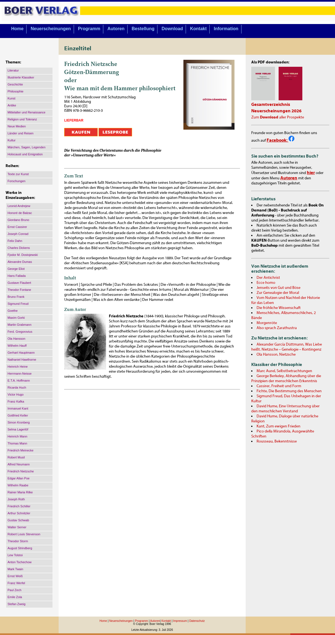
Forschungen (16, 181)
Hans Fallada (17, 275)
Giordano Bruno (18, 220)
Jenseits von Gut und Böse (278, 288)
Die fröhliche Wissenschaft (279, 308)
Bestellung (143, 28)
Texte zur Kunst (18, 174)
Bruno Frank (16, 296)
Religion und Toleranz (22, 119)
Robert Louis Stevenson (24, 534)
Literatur (13, 70)
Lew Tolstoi (15, 555)
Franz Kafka (16, 401)
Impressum (180, 620)
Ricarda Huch (17, 387)
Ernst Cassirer (17, 227)
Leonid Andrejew (19, 206)
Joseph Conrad (18, 234)
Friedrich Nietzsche (21, 471)
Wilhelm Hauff (17, 345)
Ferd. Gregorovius (20, 331)
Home (17, 28)
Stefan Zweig (16, 604)
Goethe (13, 310)
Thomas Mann (17, 443)
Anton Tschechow (20, 562)
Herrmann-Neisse (20, 373)
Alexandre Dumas (20, 261)
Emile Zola (15, 597)
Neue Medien (17, 126)
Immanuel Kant (18, 408)
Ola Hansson (16, 338)
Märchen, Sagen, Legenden (27, 147)
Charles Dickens (19, 247)
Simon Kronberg (19, 422)
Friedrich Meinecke (21, 450)
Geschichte (15, 84)
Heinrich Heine (18, 366)
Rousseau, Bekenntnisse (277, 441)
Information (226, 28)
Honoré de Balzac (20, 213)
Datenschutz (197, 620)
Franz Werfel (16, 583)
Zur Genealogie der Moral (278, 293)
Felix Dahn (15, 240)
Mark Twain (15, 569)
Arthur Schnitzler (19, 513)
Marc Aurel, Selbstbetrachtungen (284, 371)
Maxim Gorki (16, 317)
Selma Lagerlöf (18, 429)
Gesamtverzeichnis (270, 104)
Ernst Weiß (15, 576)
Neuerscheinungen (51, 28)
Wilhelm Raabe (18, 485)
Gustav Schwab (18, 520)
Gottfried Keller (18, 415)
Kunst (11, 98)
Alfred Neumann (19, 464)
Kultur (12, 140)
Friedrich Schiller (19, 506)
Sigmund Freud (18, 303)
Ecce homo (266, 282)
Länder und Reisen (21, 133)
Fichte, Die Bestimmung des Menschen (289, 391)
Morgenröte (267, 323)
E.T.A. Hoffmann (19, 380)
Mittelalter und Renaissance (27, 112)
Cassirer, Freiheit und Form (279, 386)
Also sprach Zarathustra (277, 328)
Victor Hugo (15, 394)
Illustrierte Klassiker (21, 77)
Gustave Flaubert (19, 282)
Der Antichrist (268, 277)
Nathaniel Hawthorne (22, 359)
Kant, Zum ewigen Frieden (278, 426)
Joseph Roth (16, 499)
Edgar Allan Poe (19, 478)
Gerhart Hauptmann (21, 352)
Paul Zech (14, 590)
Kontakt (198, 28)
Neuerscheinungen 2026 (276, 110)
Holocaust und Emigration (25, 154)
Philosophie (15, 91)
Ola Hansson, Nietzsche (276, 354)
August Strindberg (20, 548)
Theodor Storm (18, 541)
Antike (12, 105)
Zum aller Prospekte (277, 117)
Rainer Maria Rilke (20, 492)
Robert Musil (16, 457)
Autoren (116, 28)
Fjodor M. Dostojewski (23, 254)
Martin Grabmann (20, 324)
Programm (89, 28)
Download (172, 28)
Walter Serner (17, 527)
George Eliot (16, 268)
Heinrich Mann (17, 436)
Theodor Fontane (19, 289)
